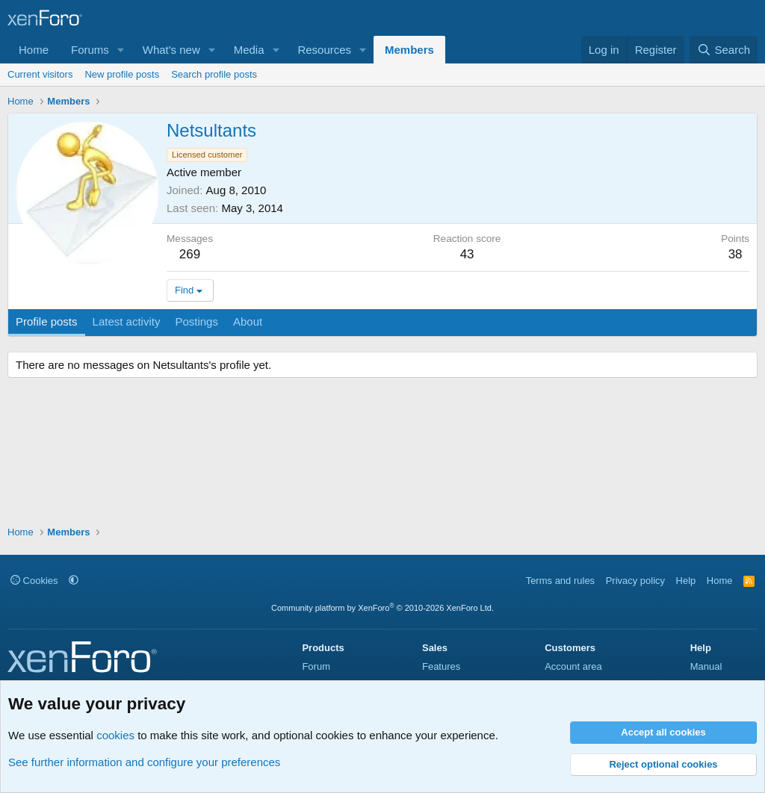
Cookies (34, 580)
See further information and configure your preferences (144, 762)
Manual (706, 666)
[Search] (724, 49)
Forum (316, 666)
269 (189, 254)
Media (249, 49)
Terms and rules (560, 580)
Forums (90, 49)
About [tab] (247, 321)
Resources (324, 49)
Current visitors (39, 74)
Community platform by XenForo (382, 607)
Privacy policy (635, 580)
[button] (121, 49)
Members (409, 49)
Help (686, 580)
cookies (115, 735)
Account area (573, 666)
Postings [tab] (196, 321)
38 (735, 254)
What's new (171, 49)
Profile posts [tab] (47, 321)
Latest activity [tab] (127, 321)
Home (34, 49)
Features (441, 666)
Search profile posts (214, 74)
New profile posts (121, 74)
